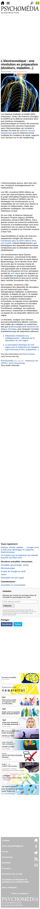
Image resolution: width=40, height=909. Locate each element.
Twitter (18, 624)
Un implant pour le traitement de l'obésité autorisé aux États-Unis (19, 556)
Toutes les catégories (20, 893)
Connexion (7, 857)
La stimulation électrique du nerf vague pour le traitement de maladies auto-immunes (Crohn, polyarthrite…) (22, 347)
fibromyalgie (16, 327)
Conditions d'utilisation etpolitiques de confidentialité (15, 880)
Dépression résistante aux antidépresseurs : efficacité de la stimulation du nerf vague (19, 338)
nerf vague (15, 273)
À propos (6, 868)
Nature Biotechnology (17, 363)
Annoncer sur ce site (12, 874)
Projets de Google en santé (13, 571)
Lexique (6, 840)
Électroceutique (8, 568)
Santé (3, 574)
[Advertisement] (20, 36)
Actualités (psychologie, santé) (15, 565)
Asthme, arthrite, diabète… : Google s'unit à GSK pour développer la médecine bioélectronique (20, 549)
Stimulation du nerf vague (12, 578)
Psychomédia (6, 71)
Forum (5, 851)
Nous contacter (9, 887)
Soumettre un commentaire (13, 585)
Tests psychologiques (12, 846)
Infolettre (6, 863)
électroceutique (29, 354)
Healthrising (29, 361)
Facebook (7, 624)
